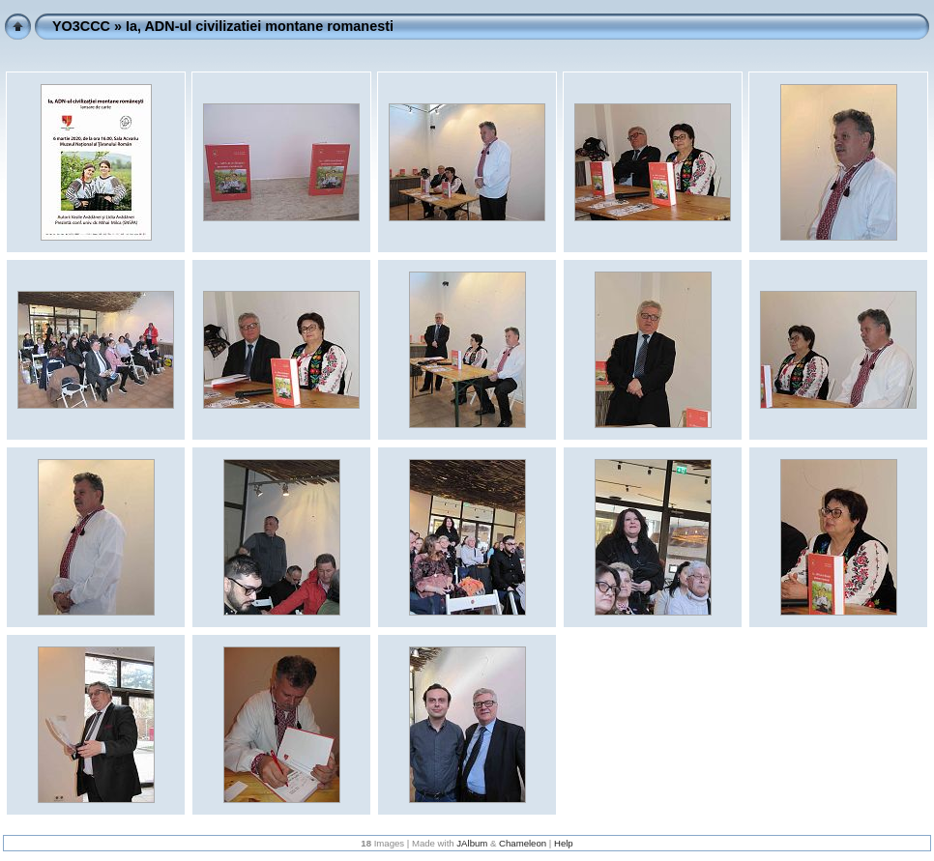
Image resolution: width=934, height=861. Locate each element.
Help (563, 843)
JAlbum (471, 843)
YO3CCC (81, 26)
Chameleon (522, 843)
